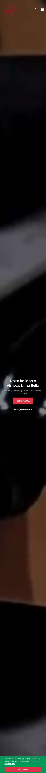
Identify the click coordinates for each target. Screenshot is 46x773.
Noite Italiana (23, 401)
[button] (36, 9)
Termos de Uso (21, 761)
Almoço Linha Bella (23, 410)
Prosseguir (23, 769)
